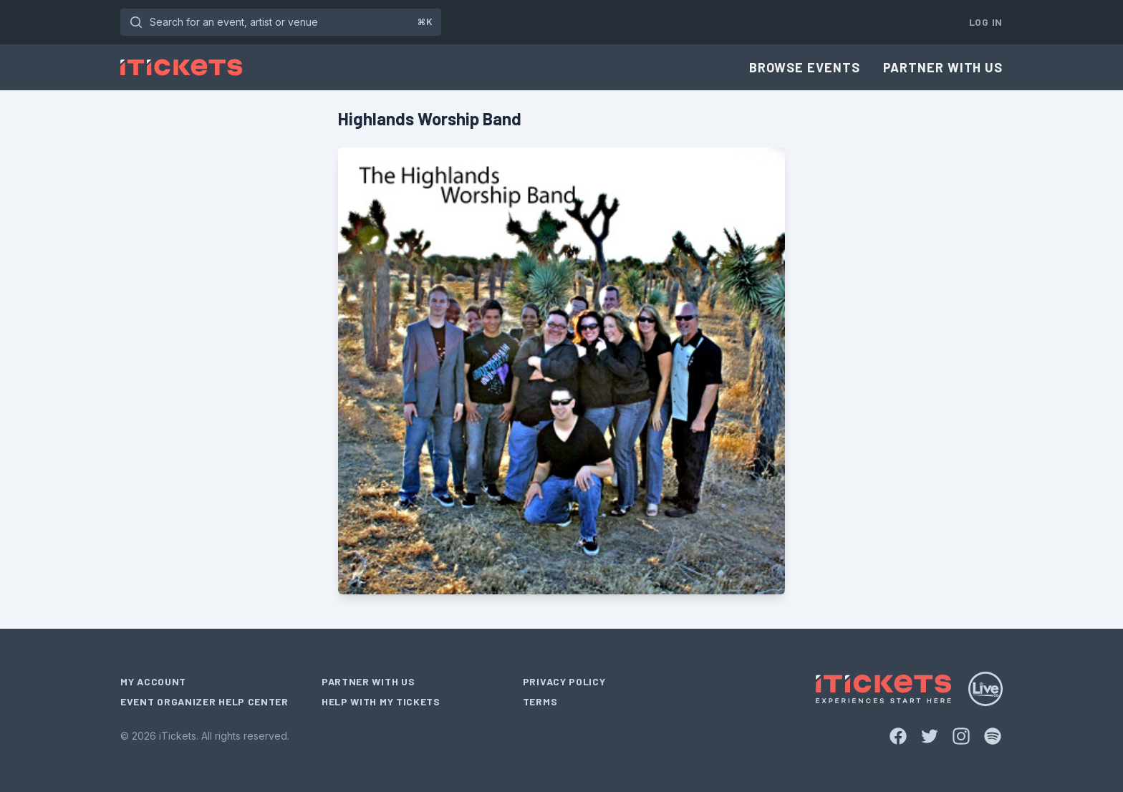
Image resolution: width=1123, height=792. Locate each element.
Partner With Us (943, 67)
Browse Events (804, 67)
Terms (540, 701)
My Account (153, 681)
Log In (986, 22)
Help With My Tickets (381, 701)
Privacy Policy (564, 681)
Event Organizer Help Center (204, 701)
